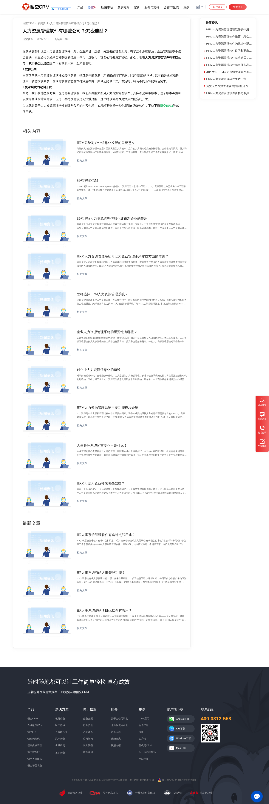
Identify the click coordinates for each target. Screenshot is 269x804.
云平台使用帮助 (119, 718)
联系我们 (88, 752)
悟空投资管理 (34, 745)
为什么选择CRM (148, 752)
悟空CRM (28, 23)
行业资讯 (88, 725)
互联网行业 (61, 732)
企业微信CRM (35, 725)
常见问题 (116, 732)
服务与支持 (151, 7)
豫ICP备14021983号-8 (141, 780)
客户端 (142, 738)
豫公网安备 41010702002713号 (177, 780)
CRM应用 (144, 718)
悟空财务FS (33, 752)
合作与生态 (171, 7)
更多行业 (60, 752)
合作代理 (144, 725)
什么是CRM (145, 745)
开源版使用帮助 (119, 725)
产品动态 (88, 732)
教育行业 (60, 718)
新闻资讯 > (44, 23)
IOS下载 (180, 728)
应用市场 (107, 7)
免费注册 (238, 7)
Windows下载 (183, 738)
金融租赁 (60, 745)
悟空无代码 (33, 738)
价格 (141, 732)
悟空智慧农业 (34, 765)
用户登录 (218, 7)
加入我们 (88, 745)
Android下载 (182, 719)
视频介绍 (116, 745)
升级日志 (116, 738)
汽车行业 (60, 738)
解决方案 (123, 7)
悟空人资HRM (35, 758)
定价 (137, 7)
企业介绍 (88, 718)
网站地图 (144, 758)
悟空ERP (32, 732)
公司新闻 (88, 738)
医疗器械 (60, 725)
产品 (80, 7)
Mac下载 (181, 748)
